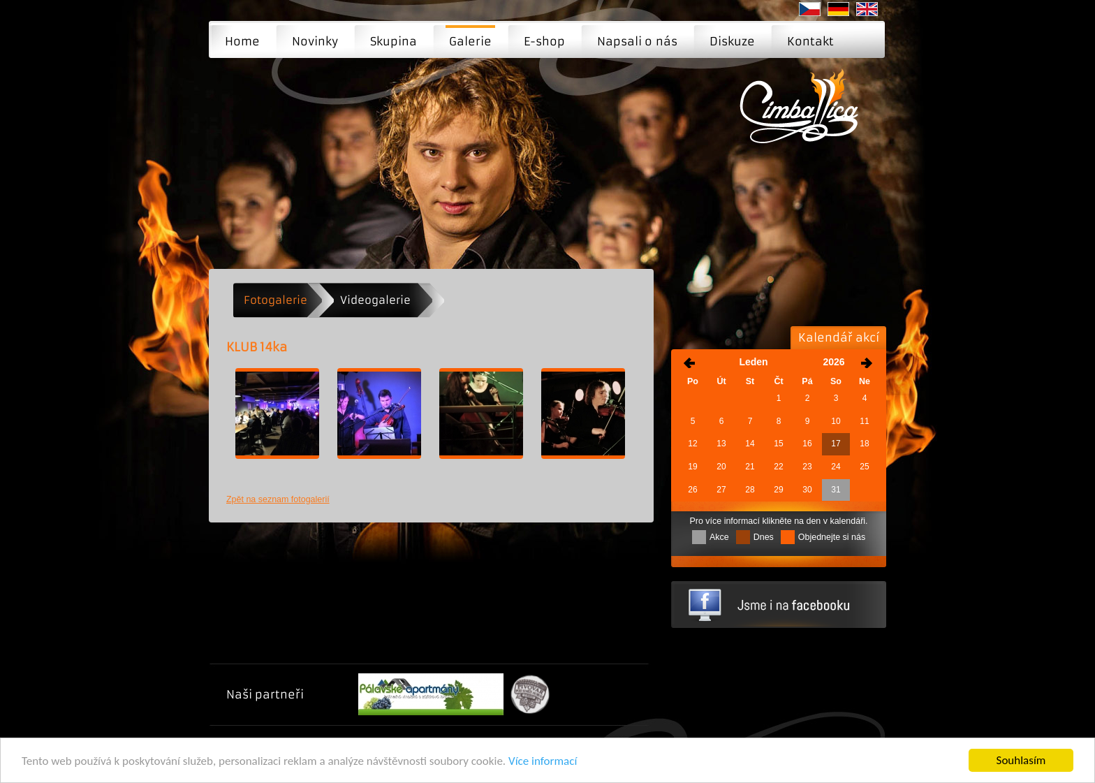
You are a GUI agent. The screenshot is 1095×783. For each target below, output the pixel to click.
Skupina (393, 41)
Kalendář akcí (838, 337)
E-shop (544, 41)
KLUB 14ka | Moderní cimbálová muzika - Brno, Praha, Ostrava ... (803, 116)
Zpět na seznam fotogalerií (278, 499)
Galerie (470, 41)
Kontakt (810, 41)
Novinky (315, 41)
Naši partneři (265, 694)
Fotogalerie (275, 300)
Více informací (542, 761)
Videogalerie (375, 300)
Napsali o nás (637, 41)
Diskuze (732, 41)
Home (242, 41)
